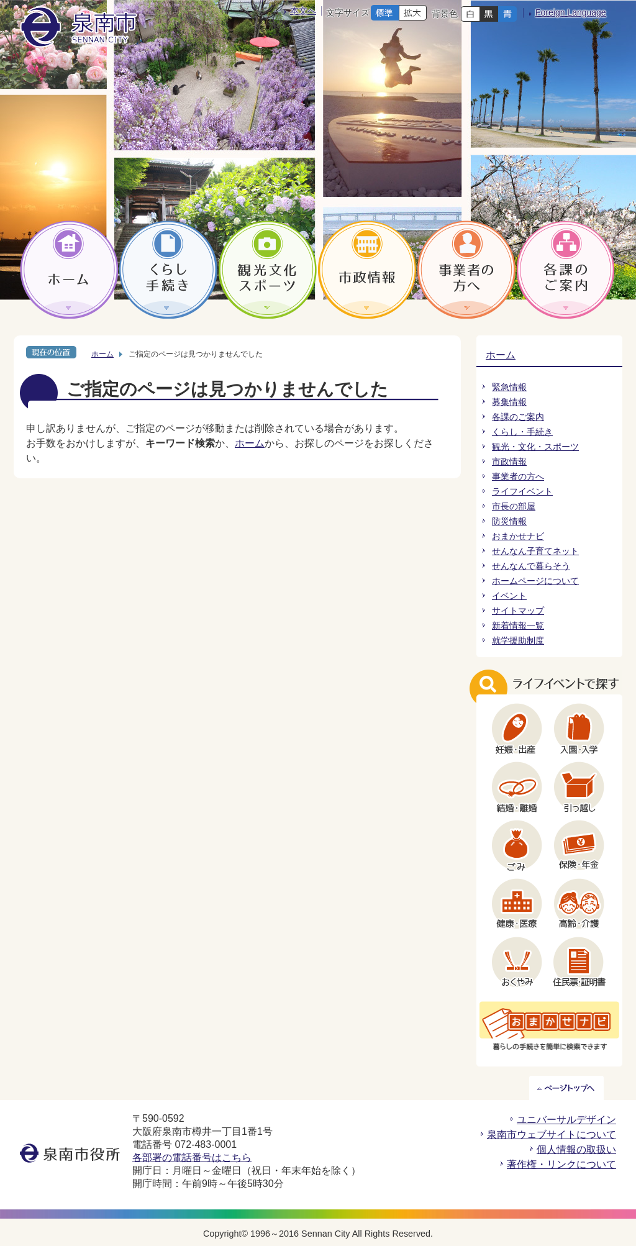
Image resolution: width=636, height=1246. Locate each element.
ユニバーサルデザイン (566, 1119)
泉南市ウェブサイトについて (551, 1134)
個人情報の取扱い (576, 1149)
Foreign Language (570, 12)
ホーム (102, 354)
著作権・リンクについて (561, 1164)
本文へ (303, 11)
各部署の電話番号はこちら (192, 1157)
